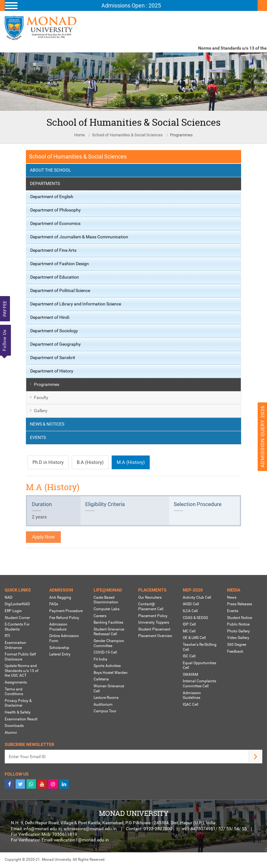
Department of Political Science (60, 290)
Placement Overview (155, 636)
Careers (100, 616)
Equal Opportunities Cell (199, 665)
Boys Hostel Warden (111, 672)
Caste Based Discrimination (106, 600)
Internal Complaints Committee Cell (199, 683)
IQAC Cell (190, 704)
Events (38, 437)
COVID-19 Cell (105, 652)
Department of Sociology (54, 330)
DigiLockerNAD (17, 604)
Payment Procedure (66, 611)
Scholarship (59, 647)
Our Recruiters (150, 597)
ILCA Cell (190, 611)
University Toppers (153, 622)
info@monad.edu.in (42, 828)
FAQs (53, 604)
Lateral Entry (59, 654)
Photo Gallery (238, 631)
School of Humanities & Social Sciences (127, 135)
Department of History (51, 370)
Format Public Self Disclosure (20, 656)
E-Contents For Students (17, 626)
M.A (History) (131, 462)
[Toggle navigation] (131, 5)
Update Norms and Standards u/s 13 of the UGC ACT (21, 671)
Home (79, 135)
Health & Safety (18, 712)
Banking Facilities (108, 622)
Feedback (235, 651)
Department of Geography (55, 344)
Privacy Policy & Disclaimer (18, 703)
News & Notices (47, 423)
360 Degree (236, 644)
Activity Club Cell (197, 597)
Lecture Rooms (106, 697)
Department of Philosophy (55, 209)
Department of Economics (55, 223)
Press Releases (239, 604)
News (231, 597)
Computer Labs (106, 609)
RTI (7, 636)
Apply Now (43, 537)
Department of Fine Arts (53, 250)
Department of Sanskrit (52, 357)
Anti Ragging (60, 597)
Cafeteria (101, 679)
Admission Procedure (58, 626)
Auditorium (103, 704)
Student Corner (17, 618)
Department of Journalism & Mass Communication (79, 236)
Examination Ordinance (15, 645)
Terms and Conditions (14, 691)
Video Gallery (238, 638)
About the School (50, 170)
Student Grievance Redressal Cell (109, 631)
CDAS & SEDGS (195, 618)
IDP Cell (189, 624)
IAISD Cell (191, 604)
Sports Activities (107, 666)
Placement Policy (152, 616)
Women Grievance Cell (109, 688)
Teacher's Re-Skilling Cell (199, 647)
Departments (45, 183)
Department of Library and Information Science (75, 303)
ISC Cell (189, 656)
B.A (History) (90, 462)
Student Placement (154, 629)
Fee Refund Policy (64, 618)
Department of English (51, 196)
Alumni (11, 732)
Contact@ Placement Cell (150, 606)
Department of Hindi (49, 317)
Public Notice (238, 624)
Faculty (41, 397)
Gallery (40, 410)
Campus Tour (105, 711)
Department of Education (54, 277)
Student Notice (239, 618)
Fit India (100, 659)
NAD (8, 597)
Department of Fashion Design (59, 263)
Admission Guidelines (192, 695)
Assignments (16, 682)
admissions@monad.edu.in (90, 828)
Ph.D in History (48, 462)
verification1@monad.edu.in (81, 839)
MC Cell (189, 631)
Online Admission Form (64, 638)
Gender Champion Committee (109, 643)
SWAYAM (190, 674)
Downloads (14, 725)
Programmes (181, 135)
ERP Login (13, 611)
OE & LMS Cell (194, 638)
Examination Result (21, 719)
